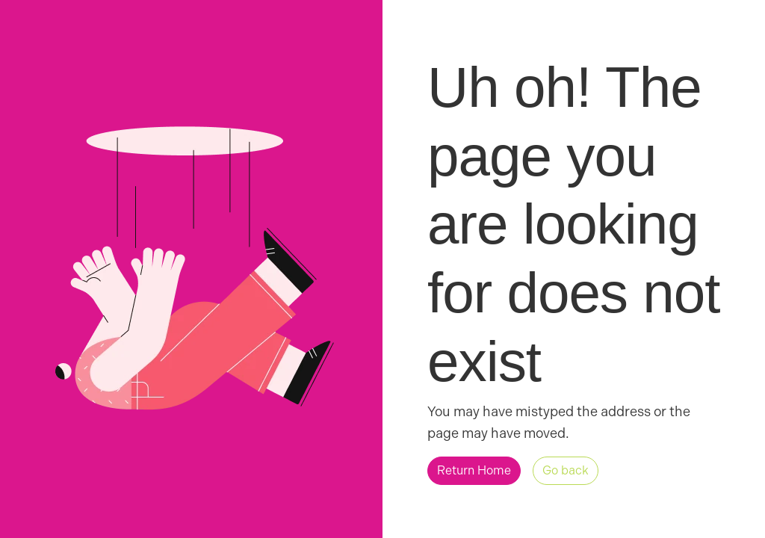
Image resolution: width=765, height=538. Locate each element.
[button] (474, 471)
